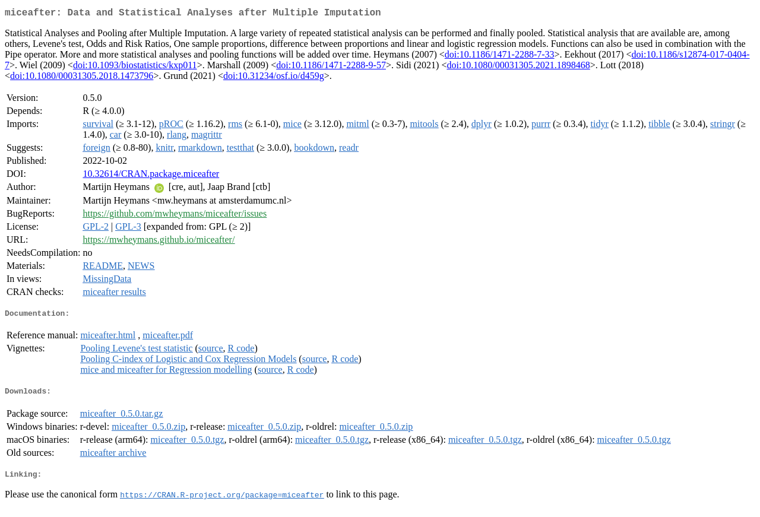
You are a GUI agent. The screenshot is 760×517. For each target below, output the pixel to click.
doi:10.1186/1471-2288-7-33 (500, 57)
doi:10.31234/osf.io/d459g (273, 78)
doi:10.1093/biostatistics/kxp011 (135, 67)
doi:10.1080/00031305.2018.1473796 (81, 78)
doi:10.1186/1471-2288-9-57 (331, 67)
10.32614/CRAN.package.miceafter (151, 176)
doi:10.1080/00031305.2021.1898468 (518, 67)
